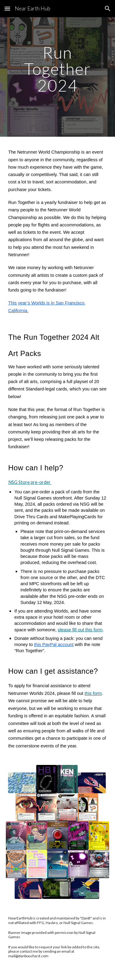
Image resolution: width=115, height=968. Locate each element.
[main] (57, 77)
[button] (7, 8)
